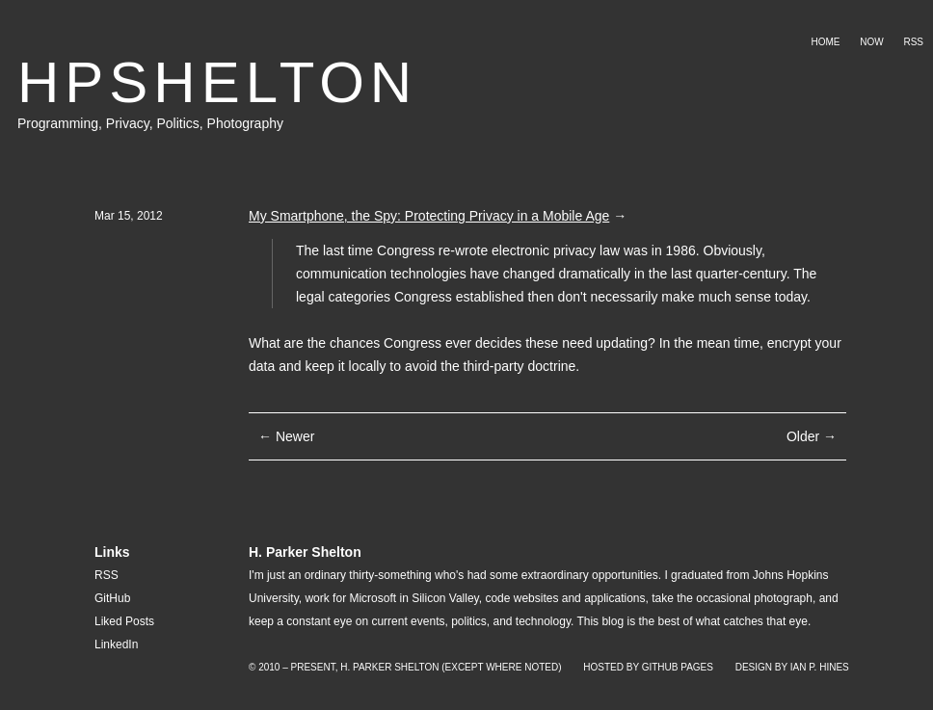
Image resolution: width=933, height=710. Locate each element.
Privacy (127, 123)
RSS (913, 42)
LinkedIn (116, 644)
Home (825, 42)
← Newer (286, 436)
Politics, (181, 123)
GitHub (112, 598)
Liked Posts (124, 621)
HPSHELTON (217, 82)
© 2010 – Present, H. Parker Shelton (344, 667)
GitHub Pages (677, 667)
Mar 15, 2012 (128, 216)
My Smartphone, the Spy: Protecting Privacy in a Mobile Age (429, 216)
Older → (811, 436)
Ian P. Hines (819, 667)
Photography (245, 123)
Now (871, 42)
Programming (57, 123)
